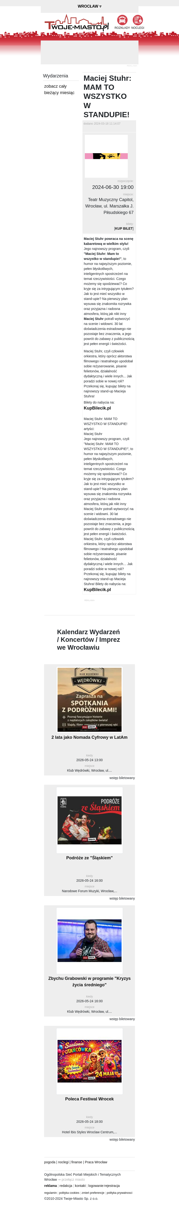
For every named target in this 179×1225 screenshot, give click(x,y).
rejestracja (112, 1186)
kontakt (80, 1186)
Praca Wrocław (96, 1162)
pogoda (50, 1162)
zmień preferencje (93, 1193)
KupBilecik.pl (97, 408)
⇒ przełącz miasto (71, 1179)
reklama (50, 1186)
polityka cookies (69, 1193)
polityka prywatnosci (119, 1193)
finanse (76, 1162)
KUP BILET (124, 228)
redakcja (66, 1186)
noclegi (63, 1162)
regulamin (50, 1193)
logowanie (95, 1186)
